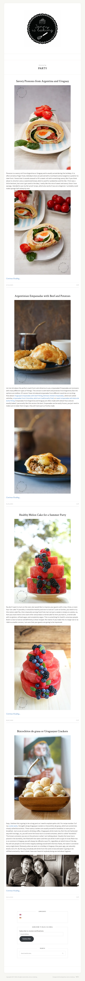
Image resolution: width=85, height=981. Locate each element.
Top (77, 977)
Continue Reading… (13, 278)
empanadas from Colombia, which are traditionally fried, (33, 398)
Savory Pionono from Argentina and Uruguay (42, 81)
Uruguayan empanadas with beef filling (28, 396)
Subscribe (26, 939)
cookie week (13, 826)
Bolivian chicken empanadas (53, 396)
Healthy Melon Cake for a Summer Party (42, 515)
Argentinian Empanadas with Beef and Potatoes (42, 296)
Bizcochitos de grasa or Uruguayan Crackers (42, 731)
